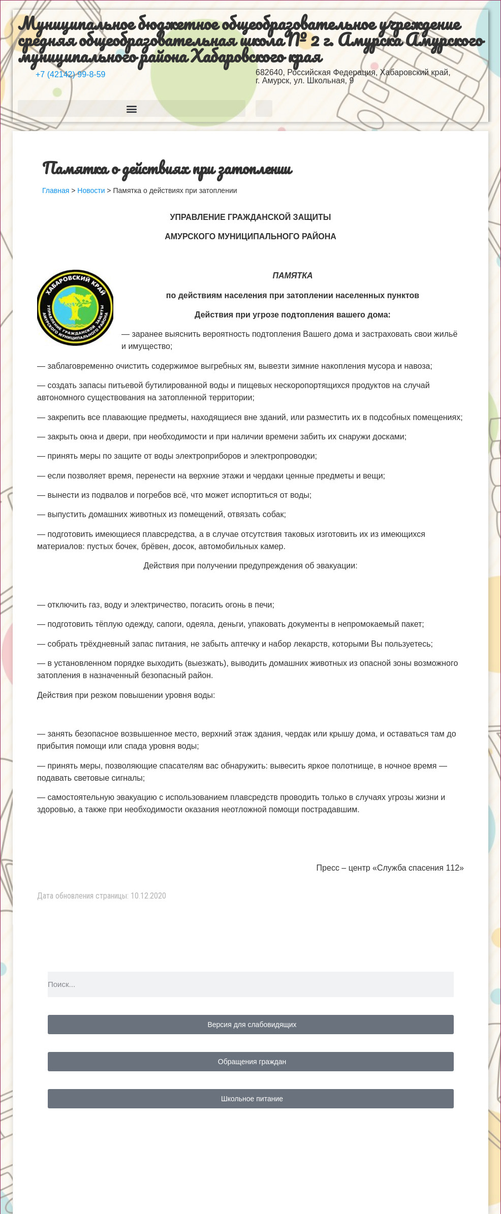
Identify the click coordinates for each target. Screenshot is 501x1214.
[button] (131, 108)
